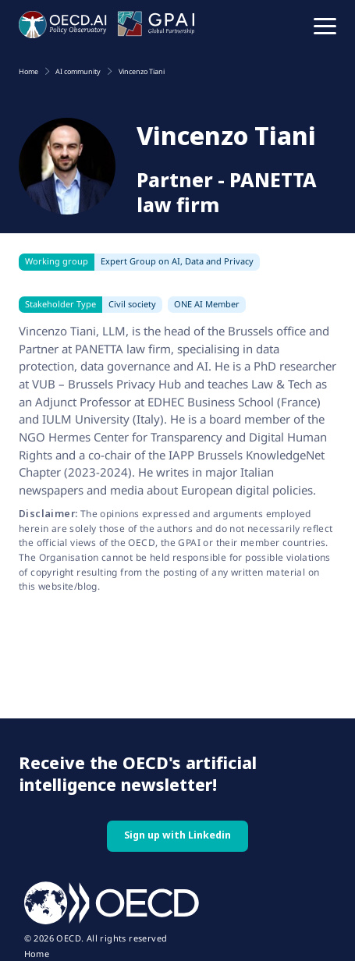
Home (37, 954)
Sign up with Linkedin (177, 835)
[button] (325, 25)
